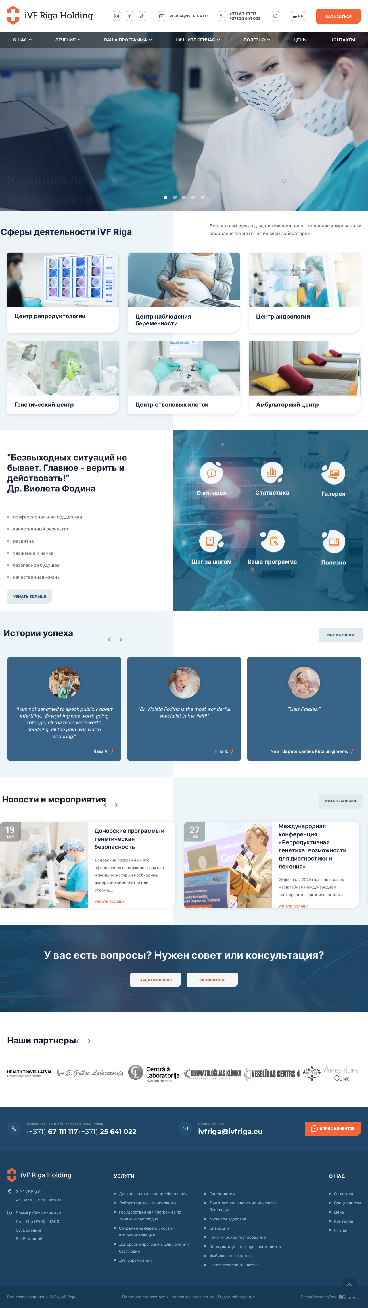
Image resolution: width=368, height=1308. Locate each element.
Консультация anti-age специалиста (245, 1246)
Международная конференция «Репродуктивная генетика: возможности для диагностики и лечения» (312, 935)
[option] (184, 121)
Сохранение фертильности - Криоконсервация (147, 1232)
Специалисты (347, 1203)
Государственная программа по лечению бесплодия (150, 1216)
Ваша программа (128, 40)
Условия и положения (193, 1297)
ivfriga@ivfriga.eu (188, 16)
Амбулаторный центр (231, 1255)
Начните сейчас (197, 40)
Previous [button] (104, 894)
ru (298, 16)
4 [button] (193, 197)
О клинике (344, 1193)
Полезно (257, 40)
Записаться (338, 16)
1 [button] (165, 197)
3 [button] (184, 197)
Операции (219, 1228)
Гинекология (222, 1193)
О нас (22, 40)
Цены (300, 40)
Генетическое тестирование (238, 1237)
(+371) (52, 1131)
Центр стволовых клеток (234, 1265)
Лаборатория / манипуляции (147, 1203)
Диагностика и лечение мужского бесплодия (243, 1206)
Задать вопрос (156, 993)
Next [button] (116, 894)
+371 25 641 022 (244, 18)
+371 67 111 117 (242, 13)
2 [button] (175, 197)
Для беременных (135, 1260)
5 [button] (202, 197)
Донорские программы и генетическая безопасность (129, 927)
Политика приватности (145, 1297)
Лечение (67, 40)
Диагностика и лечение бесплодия (153, 1193)
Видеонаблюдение (236, 1297)
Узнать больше (29, 167)
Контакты (342, 40)
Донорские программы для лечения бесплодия (154, 1248)
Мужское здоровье (228, 1219)
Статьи (341, 1230)
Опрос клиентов (333, 1128)
